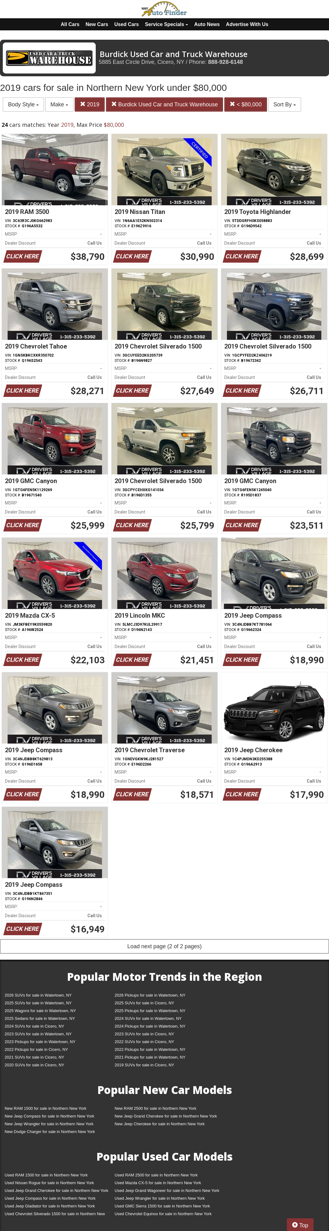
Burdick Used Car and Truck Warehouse (164, 104)
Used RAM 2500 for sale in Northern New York (156, 1175)
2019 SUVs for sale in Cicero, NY (144, 1065)
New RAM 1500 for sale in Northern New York (45, 1108)
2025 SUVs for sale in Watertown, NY (38, 1003)
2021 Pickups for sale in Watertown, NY (150, 1057)
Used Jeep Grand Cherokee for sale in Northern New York (56, 1190)
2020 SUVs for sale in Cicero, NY (34, 1065)
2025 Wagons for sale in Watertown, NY (40, 1010)
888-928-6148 (225, 62)
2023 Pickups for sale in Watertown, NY (40, 1041)
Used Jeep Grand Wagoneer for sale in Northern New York (167, 1190)
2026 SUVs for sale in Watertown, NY (38, 995)
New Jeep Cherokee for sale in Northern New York (159, 1124)
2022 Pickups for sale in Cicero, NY (36, 1049)
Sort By (285, 104)
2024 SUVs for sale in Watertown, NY (148, 1018)
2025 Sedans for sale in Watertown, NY (40, 1018)
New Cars (97, 24)
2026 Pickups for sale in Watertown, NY (150, 995)
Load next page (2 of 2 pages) (164, 946)
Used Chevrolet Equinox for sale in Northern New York (163, 1213)
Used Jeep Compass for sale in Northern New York (50, 1198)
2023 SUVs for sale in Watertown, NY (38, 1034)
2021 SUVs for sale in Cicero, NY (34, 1057)
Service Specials (166, 24)
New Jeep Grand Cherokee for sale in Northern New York (166, 1116)
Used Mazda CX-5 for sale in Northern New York (158, 1182)
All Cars (70, 24)
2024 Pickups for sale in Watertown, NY (150, 1026)
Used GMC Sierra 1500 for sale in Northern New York (162, 1206)
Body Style (23, 104)
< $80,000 (246, 104)
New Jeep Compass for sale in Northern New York (49, 1116)
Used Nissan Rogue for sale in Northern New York (49, 1182)
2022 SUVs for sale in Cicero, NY (144, 1041)
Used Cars (126, 24)
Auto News (207, 24)
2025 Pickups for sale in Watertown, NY (150, 1010)
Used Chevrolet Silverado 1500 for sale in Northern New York (55, 1215)
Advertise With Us (247, 24)
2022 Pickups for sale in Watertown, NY (150, 1049)
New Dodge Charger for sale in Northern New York (50, 1131)
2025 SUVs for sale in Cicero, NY (144, 1003)
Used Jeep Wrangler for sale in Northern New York (160, 1198)
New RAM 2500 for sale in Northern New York (155, 1108)
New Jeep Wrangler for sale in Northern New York (49, 1124)
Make (59, 104)
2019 (89, 104)
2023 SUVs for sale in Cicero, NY (144, 1034)
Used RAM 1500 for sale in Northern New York (46, 1175)
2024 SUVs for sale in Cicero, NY (34, 1026)
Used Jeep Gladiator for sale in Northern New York (50, 1206)
